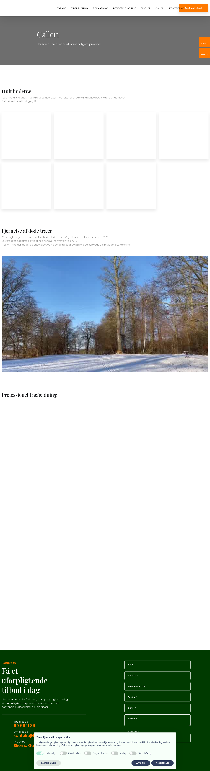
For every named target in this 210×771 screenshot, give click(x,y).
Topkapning (100, 8)
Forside (61, 8)
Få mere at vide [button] (48, 763)
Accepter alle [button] (162, 763)
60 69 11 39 (24, 725)
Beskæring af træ (124, 8)
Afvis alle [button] (140, 763)
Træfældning (79, 8)
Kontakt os (177, 8)
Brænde (145, 8)
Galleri (159, 8)
